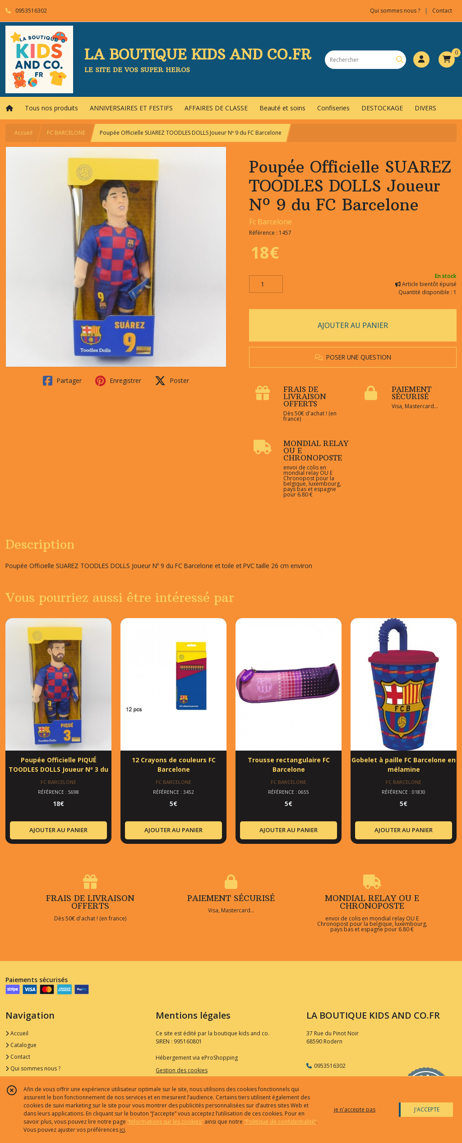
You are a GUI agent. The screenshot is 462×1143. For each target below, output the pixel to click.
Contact (442, 10)
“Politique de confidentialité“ (280, 1121)
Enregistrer (118, 380)
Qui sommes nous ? (32, 1068)
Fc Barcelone (270, 222)
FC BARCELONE (66, 133)
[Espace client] (421, 59)
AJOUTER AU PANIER (353, 325)
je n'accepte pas (354, 1109)
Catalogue (21, 1045)
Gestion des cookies (182, 1070)
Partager (62, 380)
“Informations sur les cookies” (165, 1121)
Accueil (23, 133)
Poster (172, 380)
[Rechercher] (400, 59)
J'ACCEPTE (426, 1109)
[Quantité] (266, 284)
